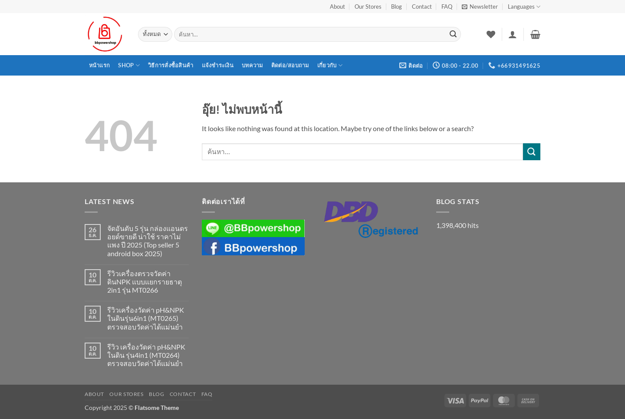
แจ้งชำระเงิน (218, 65)
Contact (422, 6)
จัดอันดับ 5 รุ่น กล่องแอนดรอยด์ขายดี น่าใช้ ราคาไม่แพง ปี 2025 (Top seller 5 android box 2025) (147, 240)
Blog (396, 6)
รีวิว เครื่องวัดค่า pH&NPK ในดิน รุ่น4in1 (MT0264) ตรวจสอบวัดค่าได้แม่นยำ (146, 355)
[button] (480, 6)
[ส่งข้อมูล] (453, 34)
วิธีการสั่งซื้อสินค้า (170, 65)
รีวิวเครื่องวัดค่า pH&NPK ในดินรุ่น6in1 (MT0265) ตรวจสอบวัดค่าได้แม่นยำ (145, 318)
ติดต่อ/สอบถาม (290, 65)
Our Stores (368, 6)
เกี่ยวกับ (329, 65)
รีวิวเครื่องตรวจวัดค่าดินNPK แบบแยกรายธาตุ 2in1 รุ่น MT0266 (144, 281)
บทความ (252, 65)
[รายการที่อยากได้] (491, 34)
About (337, 6)
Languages (524, 7)
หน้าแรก (99, 65)
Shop (128, 65)
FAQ (446, 6)
